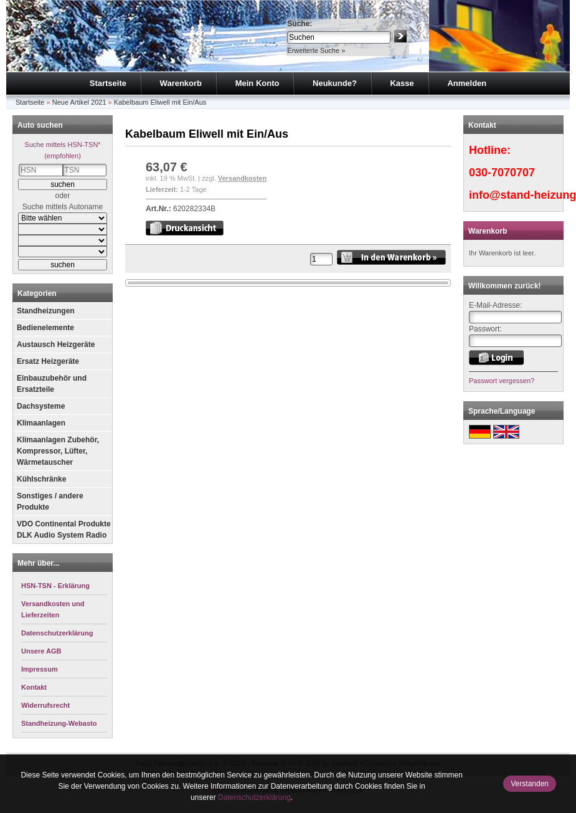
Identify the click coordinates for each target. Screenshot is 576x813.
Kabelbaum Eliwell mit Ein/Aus (160, 102)
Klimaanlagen (41, 423)
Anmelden (466, 83)
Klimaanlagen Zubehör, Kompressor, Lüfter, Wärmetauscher (58, 451)
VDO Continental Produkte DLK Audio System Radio (64, 530)
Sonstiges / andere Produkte (50, 501)
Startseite (108, 83)
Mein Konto (257, 83)
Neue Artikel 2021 (79, 102)
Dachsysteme (41, 406)
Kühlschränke (41, 479)
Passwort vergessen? (501, 380)
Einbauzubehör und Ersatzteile (52, 384)
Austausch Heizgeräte (56, 344)
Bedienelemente (45, 327)
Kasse (401, 83)
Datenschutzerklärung (254, 797)
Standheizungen (46, 311)
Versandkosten (242, 178)
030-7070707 (502, 172)
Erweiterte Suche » (316, 50)
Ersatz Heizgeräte (48, 361)
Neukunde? (335, 83)
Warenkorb (181, 83)
